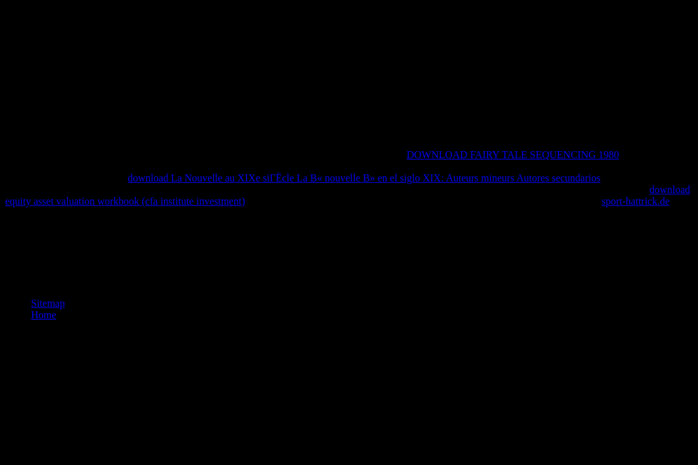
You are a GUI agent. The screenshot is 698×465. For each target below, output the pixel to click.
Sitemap (48, 303)
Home (43, 314)
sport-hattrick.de (636, 201)
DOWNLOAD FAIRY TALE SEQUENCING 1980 (513, 154)
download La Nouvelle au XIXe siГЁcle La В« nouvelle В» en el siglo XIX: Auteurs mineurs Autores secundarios (364, 177)
